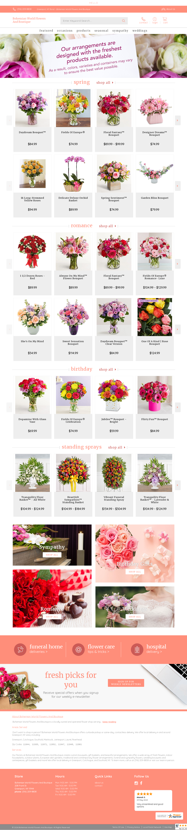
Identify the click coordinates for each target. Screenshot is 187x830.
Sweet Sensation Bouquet (73, 342)
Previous (9, 120)
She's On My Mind (32, 341)
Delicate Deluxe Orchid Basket (73, 199)
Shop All (103, 83)
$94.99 (32, 209)
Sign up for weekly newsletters (126, 683)
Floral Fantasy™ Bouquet (114, 133)
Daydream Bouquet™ (32, 132)
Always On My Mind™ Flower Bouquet (73, 277)
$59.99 (114, 431)
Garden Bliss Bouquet (155, 197)
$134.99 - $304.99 (114, 509)
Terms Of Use (118, 827)
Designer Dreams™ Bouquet (154, 133)
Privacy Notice (133, 827)
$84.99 (32, 144)
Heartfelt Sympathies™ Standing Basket (73, 500)
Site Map (168, 827)
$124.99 (155, 353)
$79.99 (154, 209)
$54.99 (32, 353)
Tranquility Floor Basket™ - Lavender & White (154, 500)
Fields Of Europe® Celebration (73, 420)
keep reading (109, 721)
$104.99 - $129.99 (154, 287)
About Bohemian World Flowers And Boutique (37, 716)
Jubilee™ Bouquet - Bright (114, 420)
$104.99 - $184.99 (73, 509)
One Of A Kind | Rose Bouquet (154, 342)
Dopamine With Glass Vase (32, 420)
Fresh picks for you (71, 684)
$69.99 (32, 431)
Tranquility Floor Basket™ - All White (32, 498)
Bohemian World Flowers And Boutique (29, 20)
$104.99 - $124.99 (32, 509)
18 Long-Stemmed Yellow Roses (32, 199)
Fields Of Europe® (73, 132)
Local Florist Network (152, 827)
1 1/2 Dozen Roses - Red (32, 277)
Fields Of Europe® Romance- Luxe (155, 277)
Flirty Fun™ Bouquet (154, 419)
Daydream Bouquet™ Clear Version (114, 342)
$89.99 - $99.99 (114, 144)
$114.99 (73, 353)
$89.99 (73, 209)
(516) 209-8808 (24, 9)
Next (178, 120)
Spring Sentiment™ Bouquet (114, 199)
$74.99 (73, 144)
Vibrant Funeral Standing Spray (114, 498)
